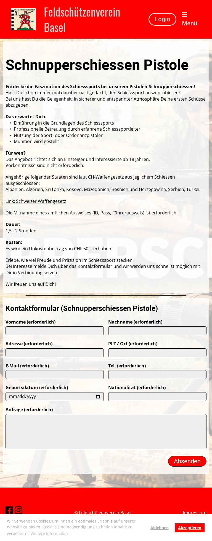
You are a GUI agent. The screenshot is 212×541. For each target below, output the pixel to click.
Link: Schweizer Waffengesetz (36, 201)
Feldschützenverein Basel (82, 19)
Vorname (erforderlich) (30, 336)
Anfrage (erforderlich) (29, 423)
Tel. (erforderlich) (127, 379)
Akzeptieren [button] (189, 527)
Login (162, 19)
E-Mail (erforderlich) (27, 379)
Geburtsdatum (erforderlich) (37, 401)
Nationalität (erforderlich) (137, 401)
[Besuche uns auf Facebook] (9, 509)
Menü (189, 19)
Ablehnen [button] (159, 527)
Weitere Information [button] (49, 533)
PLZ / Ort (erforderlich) (132, 357)
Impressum (194, 513)
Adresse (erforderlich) (29, 357)
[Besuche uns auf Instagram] (18, 509)
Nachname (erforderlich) (135, 336)
